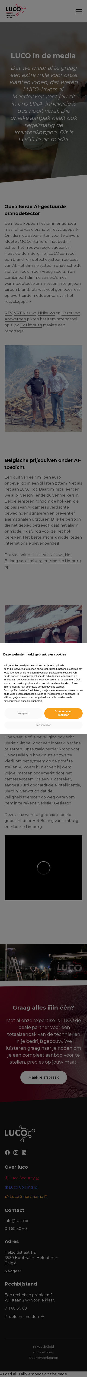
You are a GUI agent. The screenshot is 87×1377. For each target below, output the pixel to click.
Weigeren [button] (23, 713)
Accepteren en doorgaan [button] (63, 713)
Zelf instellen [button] (43, 725)
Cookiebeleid (34, 701)
